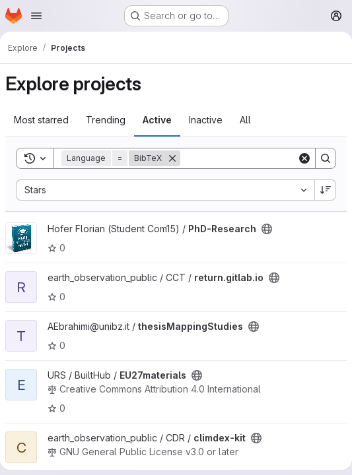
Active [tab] (157, 119)
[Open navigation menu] (36, 15)
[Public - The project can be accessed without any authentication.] (267, 229)
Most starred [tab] (41, 119)
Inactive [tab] (206, 119)
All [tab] (245, 119)
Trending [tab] (105, 119)
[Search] (262, 158)
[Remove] (172, 158)
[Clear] (304, 158)
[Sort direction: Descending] (325, 190)
